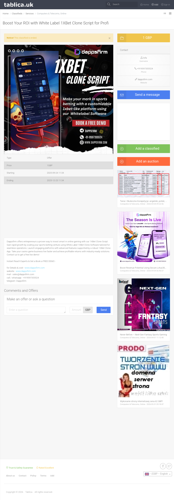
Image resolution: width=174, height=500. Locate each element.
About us (10, 475)
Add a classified (138, 148)
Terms (43, 475)
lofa (145, 58)
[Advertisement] (58, 211)
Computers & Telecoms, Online (51, 13)
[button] (110, 48)
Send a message (138, 95)
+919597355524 (145, 68)
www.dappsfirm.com (35, 267)
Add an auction (138, 161)
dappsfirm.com (145, 79)
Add (52, 475)
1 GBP (134, 38)
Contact (22, 475)
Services (30, 13)
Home (6, 13)
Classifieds (17, 13)
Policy (33, 475)
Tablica (28, 492)
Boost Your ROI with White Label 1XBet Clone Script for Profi (56, 23)
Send (104, 309)
